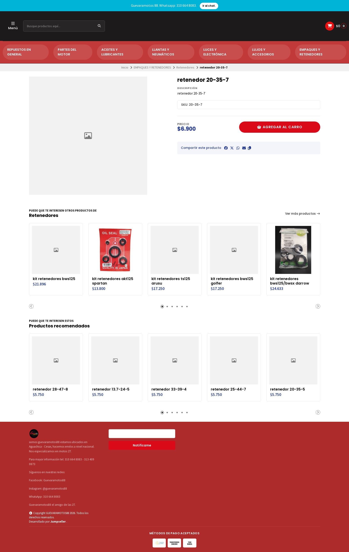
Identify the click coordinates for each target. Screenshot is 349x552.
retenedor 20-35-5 (287, 389)
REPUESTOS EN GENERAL (19, 52)
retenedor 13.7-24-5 (110, 389)
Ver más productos (302, 213)
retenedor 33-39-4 (169, 389)
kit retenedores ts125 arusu (170, 281)
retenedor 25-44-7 (228, 389)
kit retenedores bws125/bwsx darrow (289, 281)
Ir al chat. (209, 6)
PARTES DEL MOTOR (67, 52)
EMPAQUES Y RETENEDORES (311, 52)
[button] (249, 148)
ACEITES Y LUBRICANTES (112, 52)
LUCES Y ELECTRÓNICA (214, 52)
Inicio (124, 67)
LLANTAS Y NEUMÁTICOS (163, 52)
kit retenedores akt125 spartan (112, 281)
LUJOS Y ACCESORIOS (263, 52)
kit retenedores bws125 (54, 279)
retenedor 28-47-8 (50, 389)
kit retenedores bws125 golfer (232, 281)
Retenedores (185, 67)
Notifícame (142, 445)
